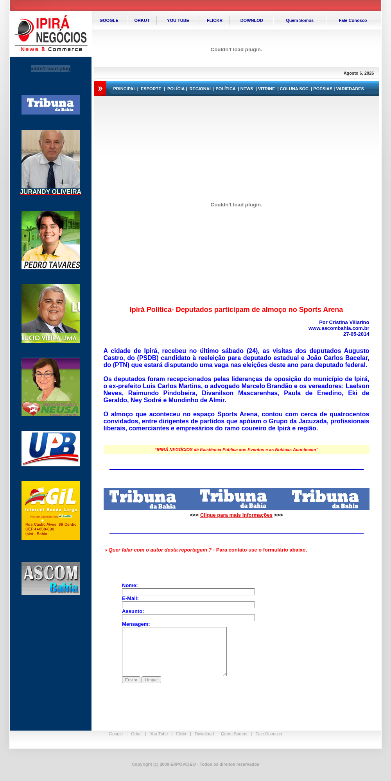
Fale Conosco (269, 733)
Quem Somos (234, 733)
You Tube (159, 733)
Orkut (136, 733)
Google (116, 733)
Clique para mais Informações (236, 515)
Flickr (181, 733)
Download (204, 733)
